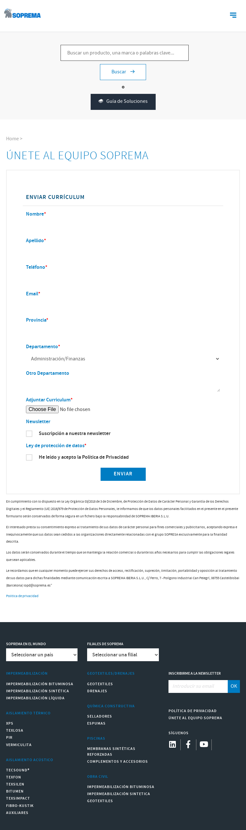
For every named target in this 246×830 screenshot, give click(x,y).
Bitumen (15, 791)
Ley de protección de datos (55, 445)
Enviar (123, 474)
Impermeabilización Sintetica (118, 794)
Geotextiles (100, 684)
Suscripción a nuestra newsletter (75, 434)
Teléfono (35, 267)
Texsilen (15, 784)
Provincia (36, 320)
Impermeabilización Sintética (37, 691)
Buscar (123, 72)
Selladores (99, 716)
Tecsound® (17, 770)
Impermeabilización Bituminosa (39, 684)
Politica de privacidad (22, 596)
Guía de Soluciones (123, 101)
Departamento (42, 346)
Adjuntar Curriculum (48, 400)
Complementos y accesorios (117, 761)
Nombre (35, 214)
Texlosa (14, 730)
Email (32, 294)
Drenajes (97, 691)
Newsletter (38, 421)
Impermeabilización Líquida (35, 698)
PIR (9, 737)
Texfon (13, 777)
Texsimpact (18, 798)
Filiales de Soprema (105, 644)
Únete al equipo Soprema (195, 718)
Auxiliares (17, 813)
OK (234, 686)
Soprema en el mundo (26, 644)
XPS (9, 723)
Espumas (96, 723)
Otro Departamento (47, 373)
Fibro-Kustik (20, 806)
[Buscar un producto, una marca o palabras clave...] (125, 53)
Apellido (35, 240)
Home (12, 139)
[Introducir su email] (198, 686)
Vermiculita (19, 745)
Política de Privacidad (192, 711)
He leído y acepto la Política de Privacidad (84, 457)
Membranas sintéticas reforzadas (111, 751)
